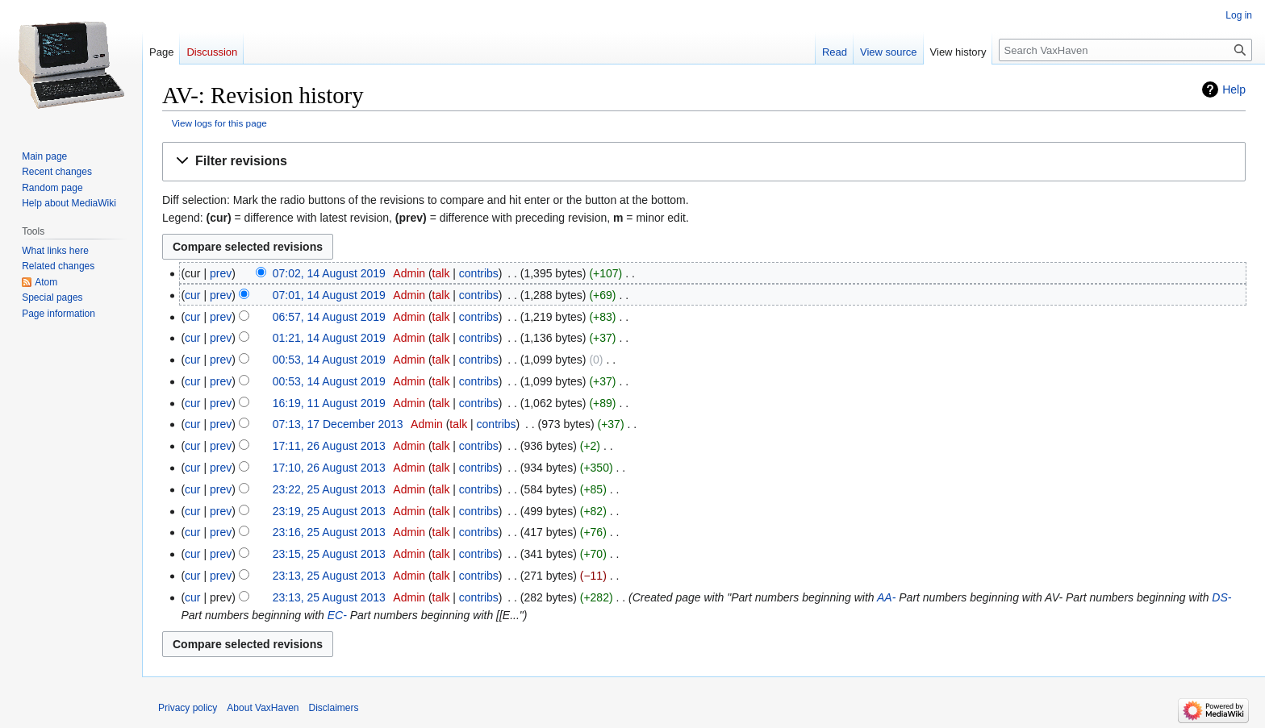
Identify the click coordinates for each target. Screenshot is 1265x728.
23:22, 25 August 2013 (329, 489)
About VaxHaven (263, 707)
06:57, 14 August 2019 (329, 316)
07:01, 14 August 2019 (329, 295)
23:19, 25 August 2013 (329, 511)
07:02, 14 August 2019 (329, 273)
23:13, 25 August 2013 (329, 575)
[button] (704, 161)
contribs (479, 273)
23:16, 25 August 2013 (329, 532)
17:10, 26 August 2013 (329, 467)
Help (1234, 89)
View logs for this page (219, 123)
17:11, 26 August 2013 (329, 445)
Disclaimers (334, 707)
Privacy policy (187, 707)
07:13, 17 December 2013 (338, 424)
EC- (337, 615)
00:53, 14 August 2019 (329, 359)
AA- (886, 597)
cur (192, 295)
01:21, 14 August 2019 (329, 337)
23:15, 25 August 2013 (329, 553)
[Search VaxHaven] (1125, 50)
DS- (1221, 597)
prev (221, 273)
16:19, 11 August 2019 (329, 403)
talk (441, 273)
